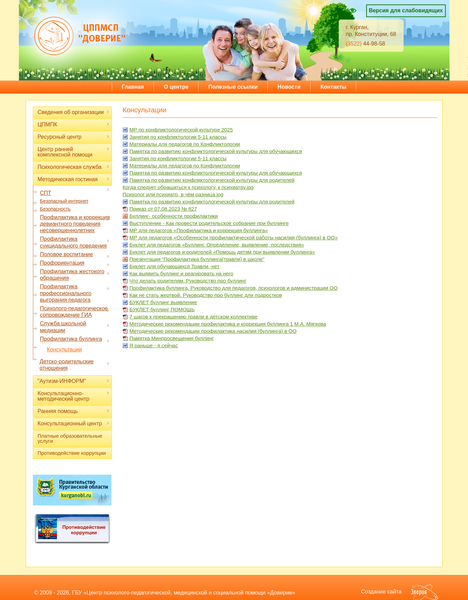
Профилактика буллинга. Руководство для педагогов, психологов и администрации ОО (234, 288)
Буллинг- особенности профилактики (174, 216)
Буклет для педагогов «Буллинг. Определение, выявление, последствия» (217, 245)
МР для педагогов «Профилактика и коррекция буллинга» (199, 230)
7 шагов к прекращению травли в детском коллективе (194, 317)
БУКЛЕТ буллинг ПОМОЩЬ (162, 309)
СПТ (74, 193)
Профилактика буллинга (74, 339)
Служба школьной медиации (74, 327)
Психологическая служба (73, 167)
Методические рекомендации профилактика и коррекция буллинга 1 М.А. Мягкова (228, 324)
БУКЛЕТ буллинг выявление (163, 302)
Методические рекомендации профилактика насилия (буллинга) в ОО (213, 331)
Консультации (64, 349)
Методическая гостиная (73, 179)
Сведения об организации (73, 112)
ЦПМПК (73, 124)
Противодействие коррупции (72, 453)
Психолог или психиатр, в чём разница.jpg (173, 194)
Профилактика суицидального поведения (74, 242)
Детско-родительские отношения (74, 365)
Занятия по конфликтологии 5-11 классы (178, 137)
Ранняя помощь (73, 411)
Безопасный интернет (64, 201)
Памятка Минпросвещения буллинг (172, 338)
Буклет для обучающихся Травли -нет (174, 266)
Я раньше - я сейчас (154, 345)
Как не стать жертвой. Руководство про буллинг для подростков (206, 295)
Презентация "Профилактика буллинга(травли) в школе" (197, 259)
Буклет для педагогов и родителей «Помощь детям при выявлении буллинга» (222, 252)
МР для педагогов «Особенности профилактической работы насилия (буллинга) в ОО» (234, 237)
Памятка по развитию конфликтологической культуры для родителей (212, 180)
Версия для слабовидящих (406, 10)
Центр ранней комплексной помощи (73, 152)
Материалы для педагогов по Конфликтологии (185, 144)
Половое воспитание (74, 254)
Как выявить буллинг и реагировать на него (181, 273)
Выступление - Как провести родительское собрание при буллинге (209, 223)
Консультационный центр (73, 423)
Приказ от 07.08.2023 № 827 (163, 209)
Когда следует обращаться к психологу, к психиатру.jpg (188, 187)
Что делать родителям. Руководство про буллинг (188, 281)
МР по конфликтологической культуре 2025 (181, 130)
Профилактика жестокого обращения (74, 274)
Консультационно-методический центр (73, 396)
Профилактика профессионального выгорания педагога (74, 293)
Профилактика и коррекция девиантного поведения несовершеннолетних (75, 223)
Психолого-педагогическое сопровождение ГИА (74, 311)
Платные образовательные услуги (70, 438)
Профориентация (74, 263)
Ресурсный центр (73, 137)
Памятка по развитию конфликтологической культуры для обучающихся (216, 151)
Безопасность (55, 209)
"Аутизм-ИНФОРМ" (73, 381)
